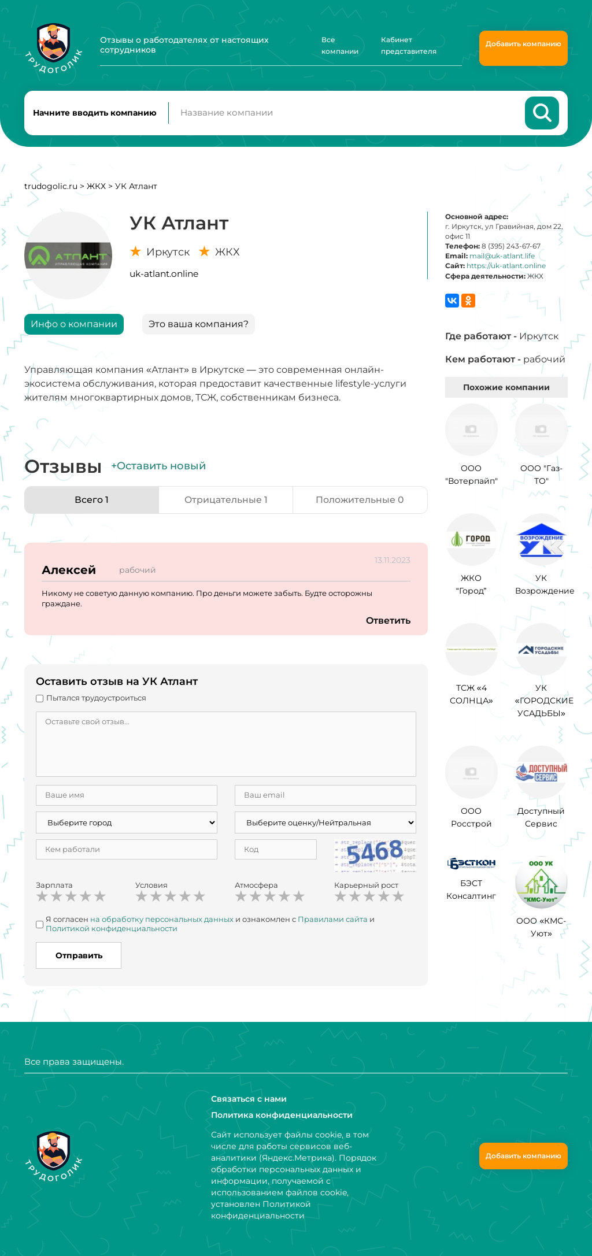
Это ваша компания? (199, 324)
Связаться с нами (249, 1099)
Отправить (79, 956)
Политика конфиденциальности (282, 1115)
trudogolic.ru (50, 186)
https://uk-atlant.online (506, 266)
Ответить (387, 621)
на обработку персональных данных (162, 920)
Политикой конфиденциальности (111, 928)
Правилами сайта (333, 920)
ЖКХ (96, 186)
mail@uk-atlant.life (502, 257)
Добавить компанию (523, 43)
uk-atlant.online (164, 274)
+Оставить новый (158, 466)
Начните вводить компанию (95, 113)
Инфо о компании (74, 324)
